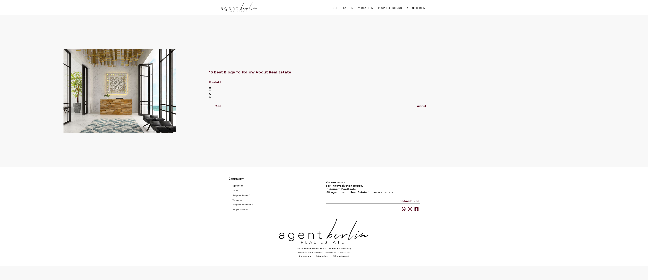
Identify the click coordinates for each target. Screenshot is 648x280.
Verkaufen (237, 200)
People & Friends (240, 209)
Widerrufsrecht (341, 256)
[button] (218, 106)
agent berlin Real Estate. (324, 252)
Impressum (305, 256)
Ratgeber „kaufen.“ (241, 195)
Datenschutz (322, 256)
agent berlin (237, 186)
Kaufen (235, 190)
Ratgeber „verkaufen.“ (242, 204)
